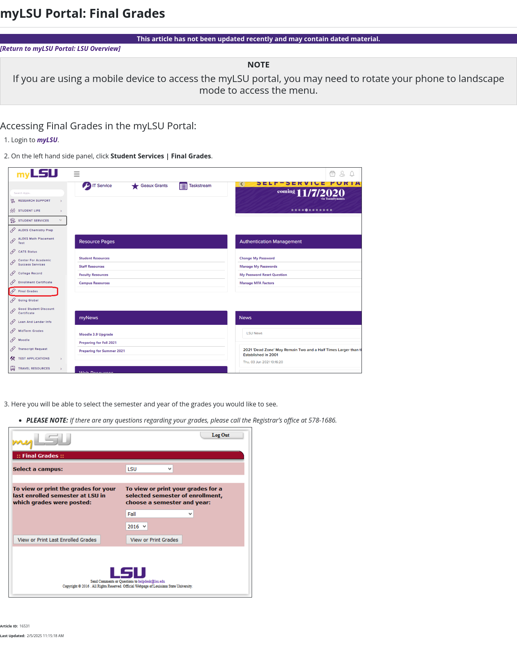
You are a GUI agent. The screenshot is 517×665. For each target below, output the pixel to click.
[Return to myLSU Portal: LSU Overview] (60, 48)
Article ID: (9, 626)
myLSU (47, 139)
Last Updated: (12, 635)
